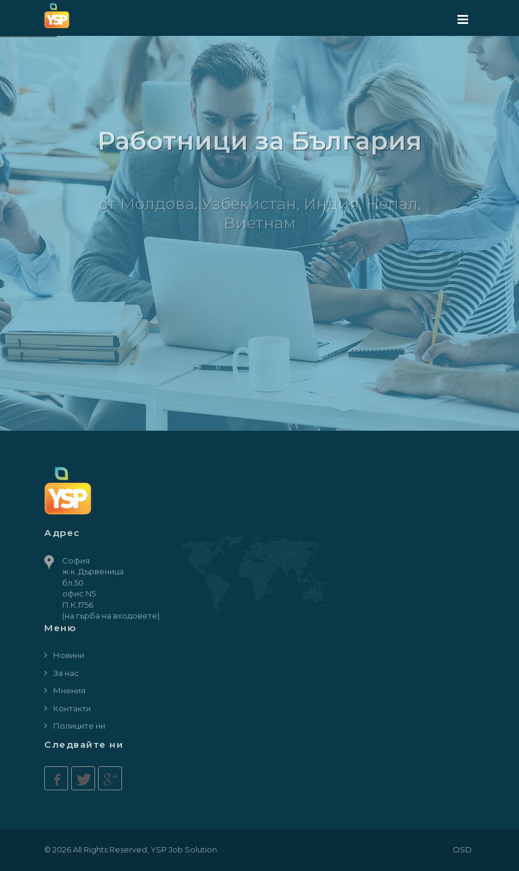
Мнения (69, 690)
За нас (66, 673)
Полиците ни (79, 725)
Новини (68, 655)
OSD (462, 849)
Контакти (72, 708)
